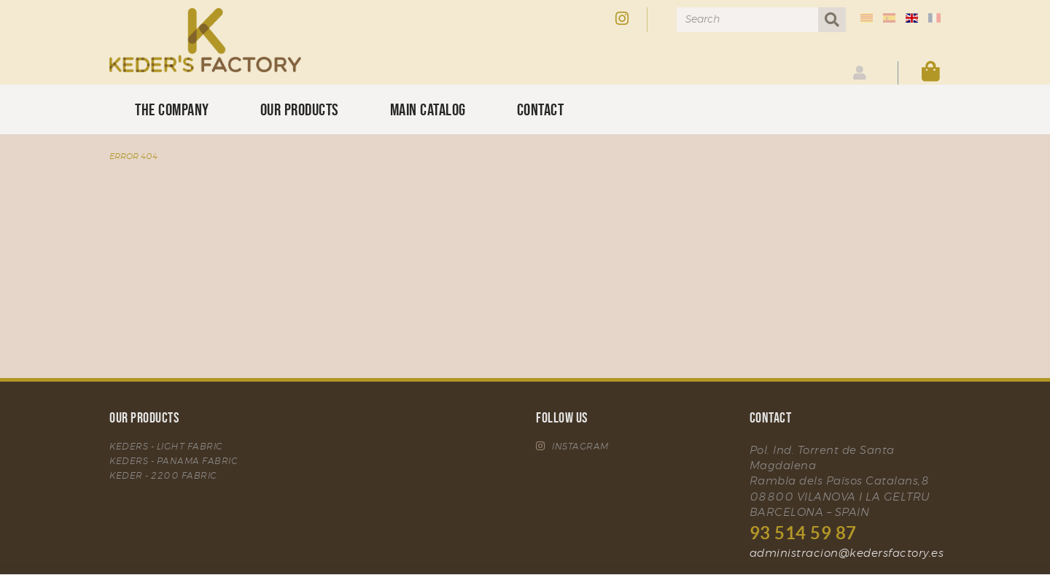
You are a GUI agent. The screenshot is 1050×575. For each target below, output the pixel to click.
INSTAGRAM (572, 446)
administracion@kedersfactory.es (847, 553)
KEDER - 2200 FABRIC (163, 475)
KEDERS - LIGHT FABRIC (166, 446)
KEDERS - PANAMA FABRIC (173, 461)
